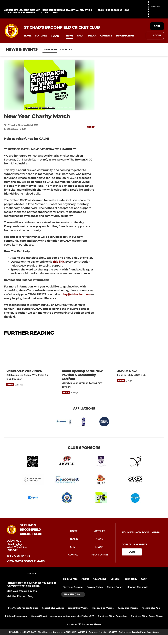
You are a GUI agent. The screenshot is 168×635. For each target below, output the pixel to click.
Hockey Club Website (103, 608)
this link (58, 261)
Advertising (99, 578)
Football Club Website (53, 608)
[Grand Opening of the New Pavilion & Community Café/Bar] (84, 353)
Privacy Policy (95, 587)
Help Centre (70, 578)
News (45, 49)
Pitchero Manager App (16, 616)
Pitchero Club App (151, 608)
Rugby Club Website (127, 608)
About (85, 578)
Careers (114, 578)
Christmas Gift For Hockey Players (84, 624)
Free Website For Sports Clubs (23, 608)
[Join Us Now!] (139, 353)
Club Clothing (49, 12)
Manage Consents (137, 587)
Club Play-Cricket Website (19, 12)
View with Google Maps (25, 561)
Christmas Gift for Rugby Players (147, 616)
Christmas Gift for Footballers (112, 616)
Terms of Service (73, 587)
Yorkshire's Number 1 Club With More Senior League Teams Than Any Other (48, 10)
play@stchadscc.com (76, 294)
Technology (130, 578)
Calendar (58, 49)
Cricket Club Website (78, 608)
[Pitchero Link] (157, 11)
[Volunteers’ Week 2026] (28, 353)
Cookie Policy (115, 587)
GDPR (144, 578)
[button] (27, 36)
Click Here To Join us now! (113, 10)
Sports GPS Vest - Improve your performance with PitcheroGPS (62, 616)
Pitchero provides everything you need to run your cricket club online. (31, 584)
